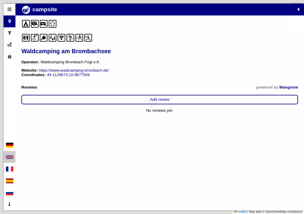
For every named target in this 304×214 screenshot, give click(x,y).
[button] (152, 101)
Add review (67, 99)
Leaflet (240, 211)
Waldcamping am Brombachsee (66, 51)
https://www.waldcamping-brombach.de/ (74, 70)
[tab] (9, 9)
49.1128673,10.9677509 (68, 75)
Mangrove (104, 87)
